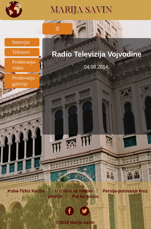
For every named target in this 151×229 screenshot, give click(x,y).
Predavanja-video (24, 65)
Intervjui (21, 42)
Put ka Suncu (85, 196)
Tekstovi (20, 52)
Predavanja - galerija (25, 81)
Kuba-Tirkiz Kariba (26, 190)
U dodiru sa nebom (74, 190)
